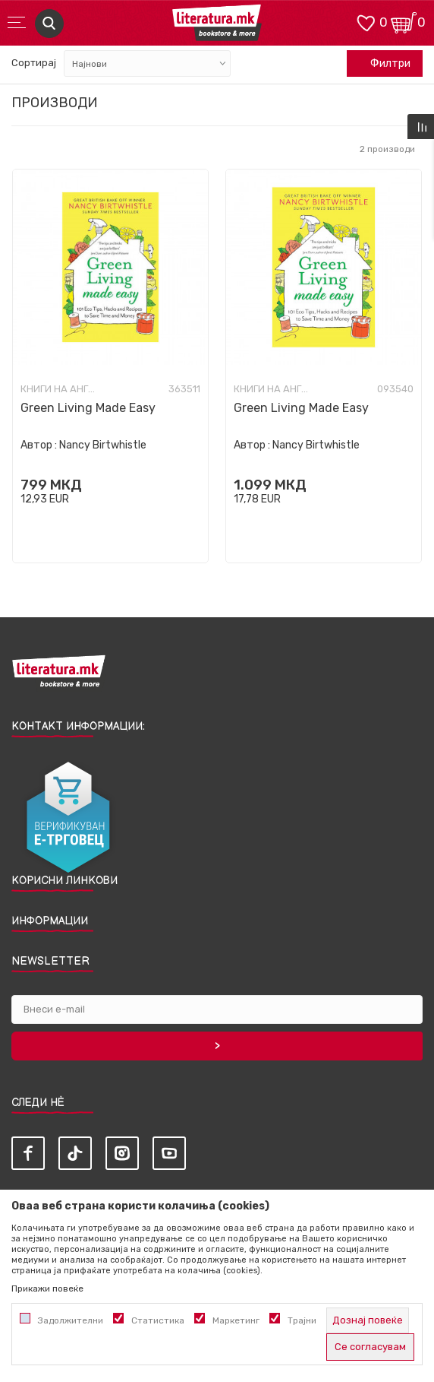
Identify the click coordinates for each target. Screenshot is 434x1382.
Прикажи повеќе (47, 1288)
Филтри (382, 64)
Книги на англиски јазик (58, 389)
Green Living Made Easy (88, 407)
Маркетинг (235, 1320)
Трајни (302, 1320)
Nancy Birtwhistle (102, 445)
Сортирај (33, 62)
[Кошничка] (403, 22)
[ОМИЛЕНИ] (366, 22)
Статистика (157, 1320)
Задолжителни (70, 1320)
